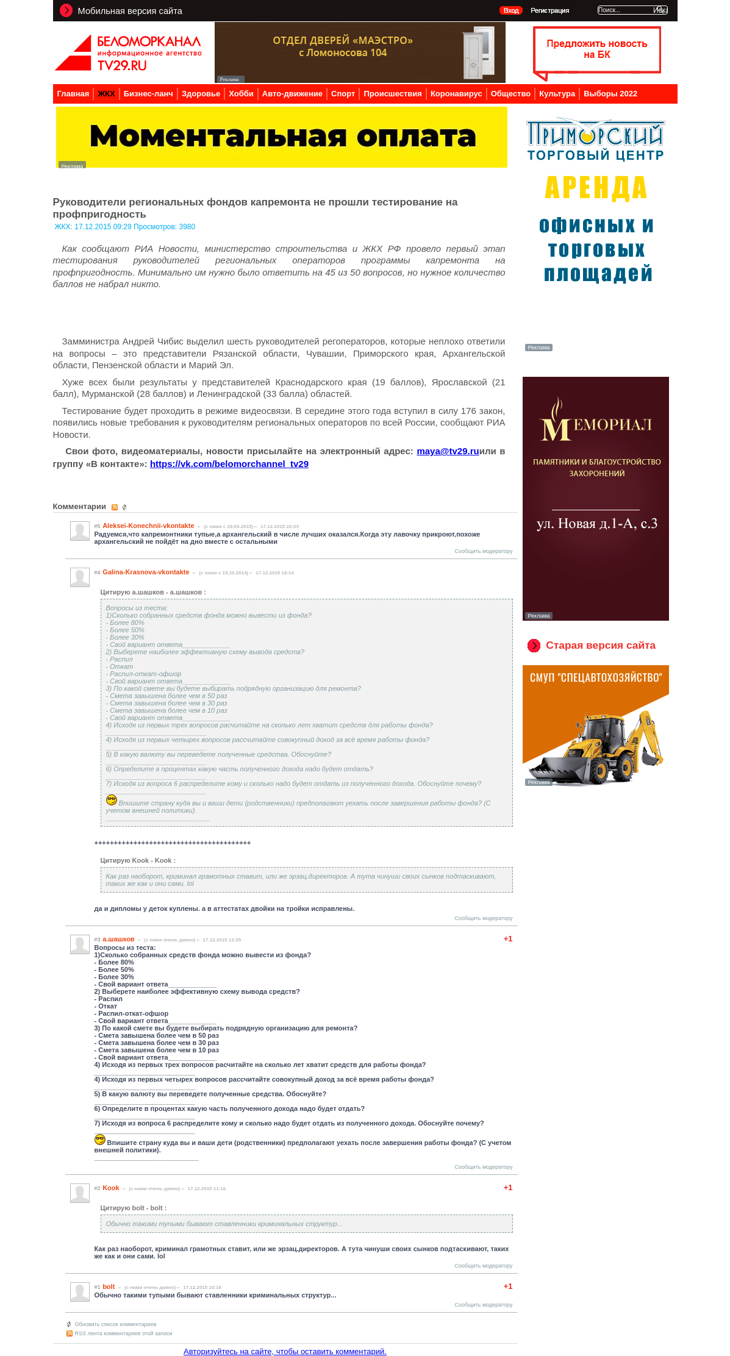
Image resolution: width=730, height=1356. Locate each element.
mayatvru (448, 451)
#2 (98, 1188)
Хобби (241, 93)
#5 (98, 526)
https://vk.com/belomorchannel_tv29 (229, 464)
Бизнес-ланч (148, 93)
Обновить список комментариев (116, 1324)
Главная (73, 93)
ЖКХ (106, 93)
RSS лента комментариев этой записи (124, 1333)
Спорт (343, 93)
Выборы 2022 (610, 93)
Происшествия (392, 93)
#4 (98, 572)
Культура (557, 93)
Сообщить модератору (484, 551)
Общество (511, 93)
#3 (98, 940)
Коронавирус (456, 93)
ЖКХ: (65, 227)
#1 (98, 1287)
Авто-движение (292, 93)
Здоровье (201, 93)
